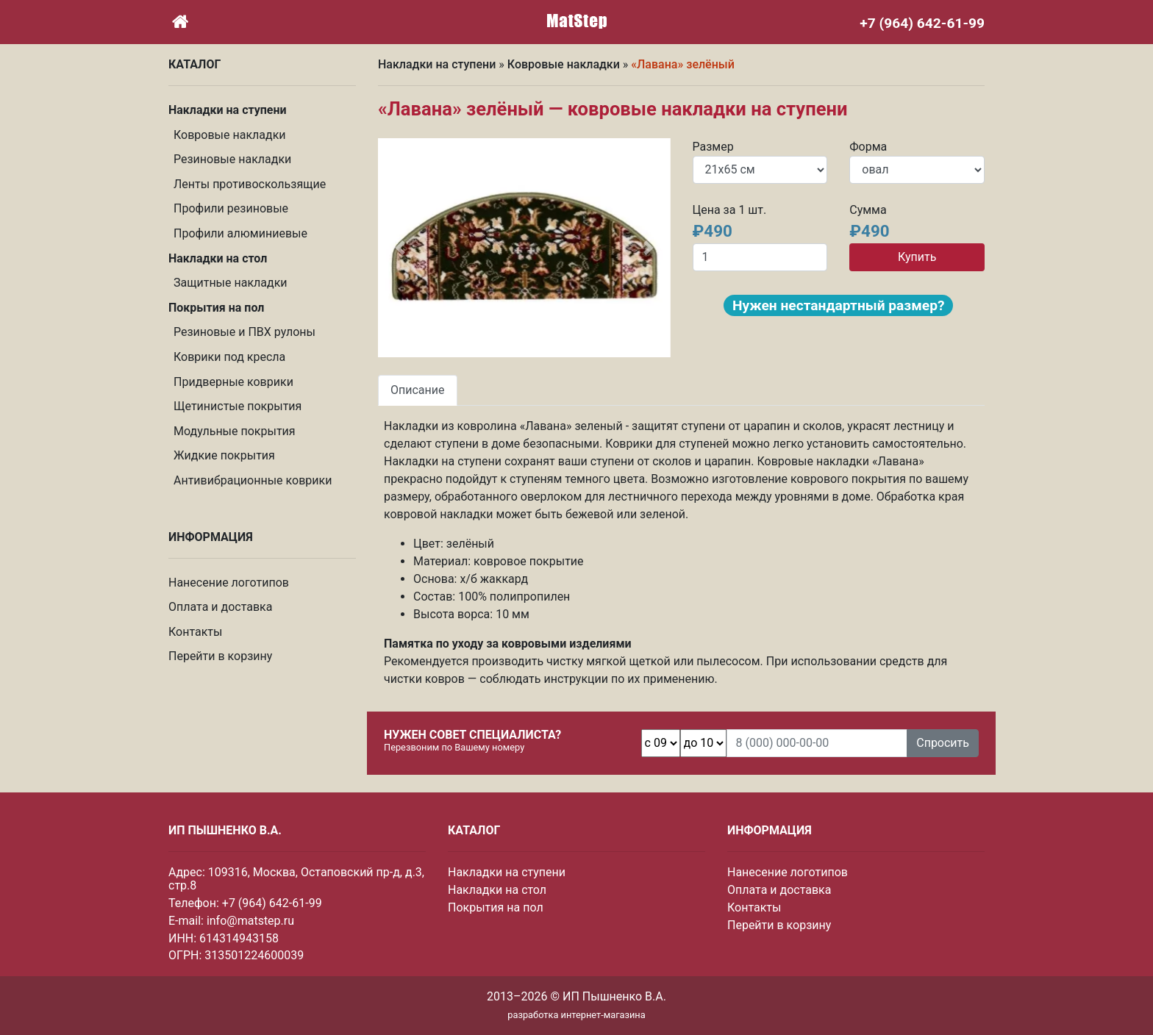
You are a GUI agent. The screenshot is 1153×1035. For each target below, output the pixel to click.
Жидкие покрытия (224, 455)
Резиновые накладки (232, 159)
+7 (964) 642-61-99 (272, 903)
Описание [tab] (417, 390)
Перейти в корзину (220, 656)
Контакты (195, 632)
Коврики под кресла (229, 357)
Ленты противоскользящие (250, 184)
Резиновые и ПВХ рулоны (244, 332)
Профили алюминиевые (240, 233)
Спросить (942, 743)
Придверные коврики (233, 382)
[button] (400, 247)
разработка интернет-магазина (576, 1014)
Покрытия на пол (495, 907)
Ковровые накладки (230, 135)
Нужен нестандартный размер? (838, 305)
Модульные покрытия (235, 431)
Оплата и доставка (220, 607)
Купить (917, 257)
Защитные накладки (231, 283)
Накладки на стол (497, 890)
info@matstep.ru (250, 921)
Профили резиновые (231, 208)
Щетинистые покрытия (237, 406)
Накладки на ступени (437, 64)
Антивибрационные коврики (253, 480)
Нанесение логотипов (228, 583)
